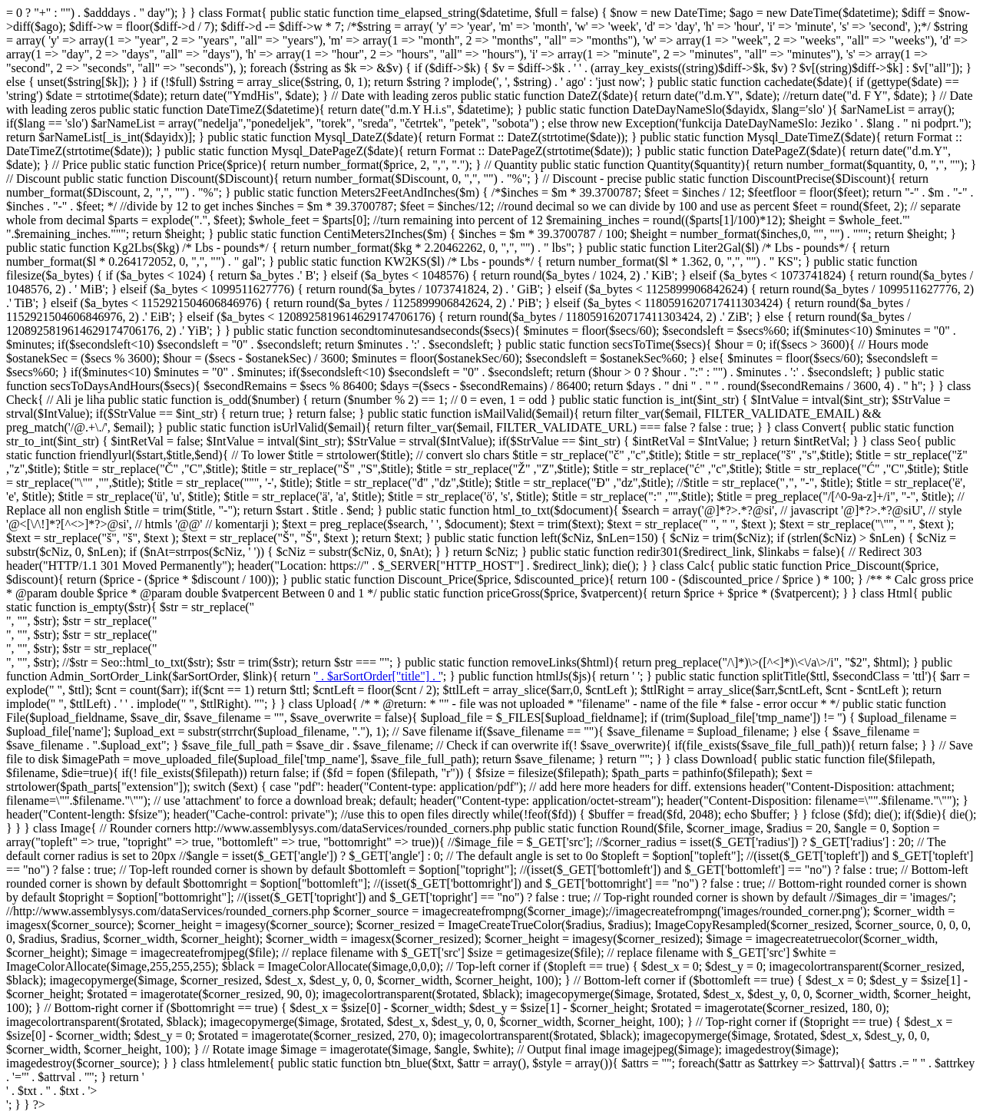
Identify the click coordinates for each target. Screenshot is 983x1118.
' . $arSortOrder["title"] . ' (378, 676)
